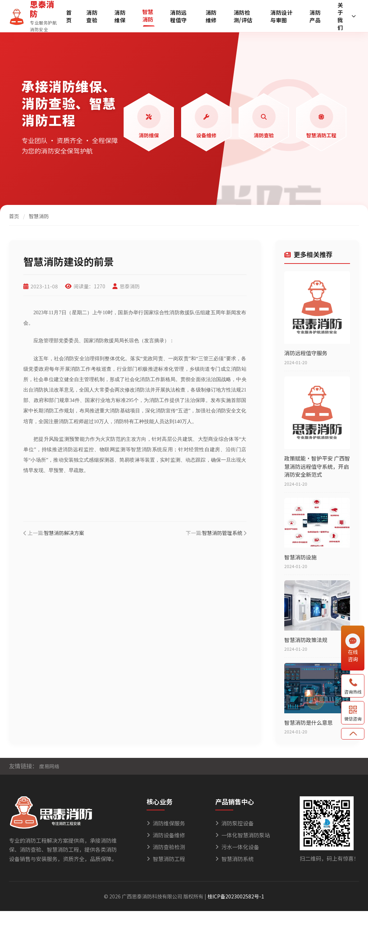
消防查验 (91, 16)
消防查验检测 (166, 847)
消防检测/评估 (243, 16)
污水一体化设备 (237, 847)
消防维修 (211, 16)
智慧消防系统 (234, 858)
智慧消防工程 (166, 858)
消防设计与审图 (281, 16)
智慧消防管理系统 (222, 532)
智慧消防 (147, 15)
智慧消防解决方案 (64, 532)
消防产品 (315, 16)
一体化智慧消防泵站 (242, 835)
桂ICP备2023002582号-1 (235, 896)
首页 (69, 16)
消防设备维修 (166, 835)
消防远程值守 (178, 16)
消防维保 (119, 16)
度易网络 (49, 766)
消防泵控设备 (234, 823)
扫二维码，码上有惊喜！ (329, 858)
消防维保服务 (166, 823)
